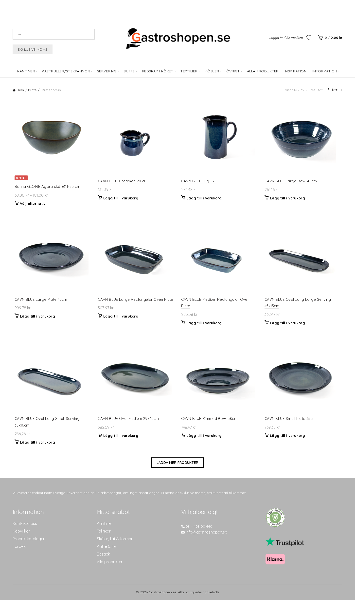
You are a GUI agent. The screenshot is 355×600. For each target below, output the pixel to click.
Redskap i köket (158, 71)
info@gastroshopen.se (206, 532)
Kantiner (26, 71)
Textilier (188, 71)
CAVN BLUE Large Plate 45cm (39, 299)
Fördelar (20, 546)
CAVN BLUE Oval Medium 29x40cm (127, 418)
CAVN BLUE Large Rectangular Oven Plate (134, 299)
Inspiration (295, 71)
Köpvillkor (21, 531)
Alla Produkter (263, 71)
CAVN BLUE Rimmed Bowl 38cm (209, 418)
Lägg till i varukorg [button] (119, 198)
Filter (332, 89)
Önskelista (309, 37)
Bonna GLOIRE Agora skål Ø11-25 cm (45, 186)
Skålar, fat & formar (115, 538)
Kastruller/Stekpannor (66, 71)
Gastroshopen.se (162, 592)
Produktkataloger (29, 538)
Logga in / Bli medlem (286, 38)
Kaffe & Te (106, 546)
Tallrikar (104, 531)
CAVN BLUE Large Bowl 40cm (292, 181)
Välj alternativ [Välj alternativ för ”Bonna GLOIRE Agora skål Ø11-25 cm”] (31, 203)
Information (324, 71)
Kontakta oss (25, 523)
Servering (107, 71)
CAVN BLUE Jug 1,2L (198, 181)
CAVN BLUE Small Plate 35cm (291, 418)
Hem (20, 90)
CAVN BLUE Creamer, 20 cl (120, 181)
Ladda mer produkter (177, 462)
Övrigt (233, 71)
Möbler (212, 71)
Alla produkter (110, 561)
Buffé (129, 71)
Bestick (103, 554)
